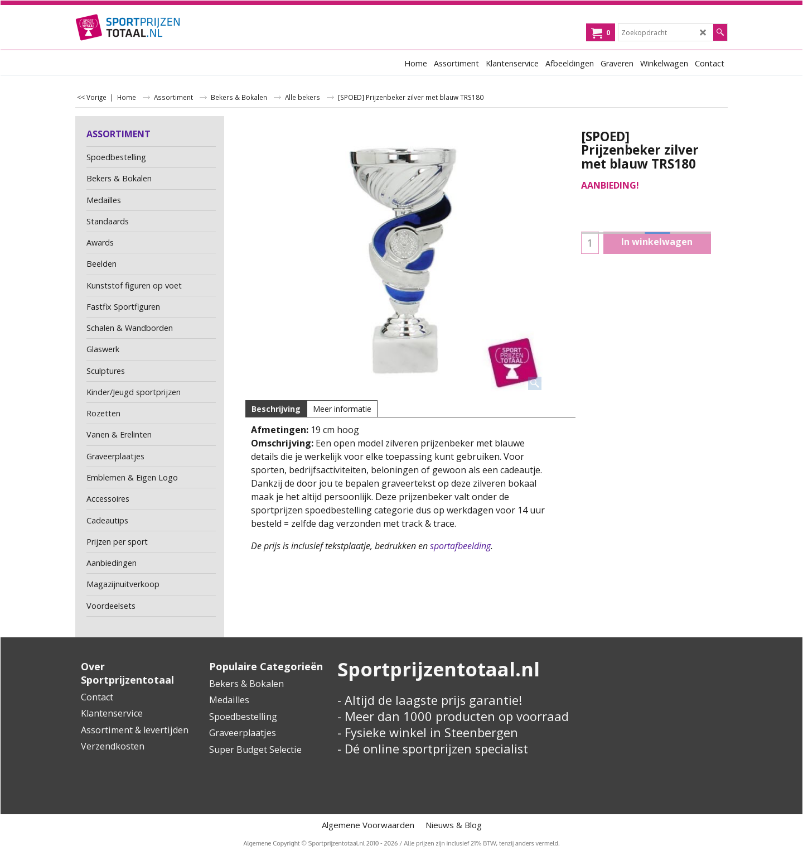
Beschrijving (276, 408)
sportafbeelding (460, 546)
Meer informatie (342, 408)
